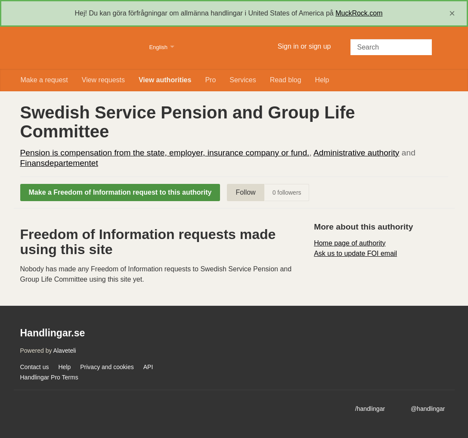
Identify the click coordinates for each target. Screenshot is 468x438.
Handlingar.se (79, 47)
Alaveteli (64, 350)
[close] (452, 13)
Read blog (285, 80)
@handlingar (428, 408)
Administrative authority (356, 152)
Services (242, 80)
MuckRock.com (358, 13)
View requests (103, 80)
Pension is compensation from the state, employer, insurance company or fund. (165, 152)
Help (322, 80)
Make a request (44, 80)
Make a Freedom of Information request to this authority (120, 192)
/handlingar (370, 408)
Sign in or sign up (304, 46)
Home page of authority (349, 243)
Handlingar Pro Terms (49, 377)
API (148, 366)
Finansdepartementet (59, 163)
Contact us (34, 366)
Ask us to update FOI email (355, 253)
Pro (210, 80)
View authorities (165, 80)
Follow (245, 192)
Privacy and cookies (107, 366)
